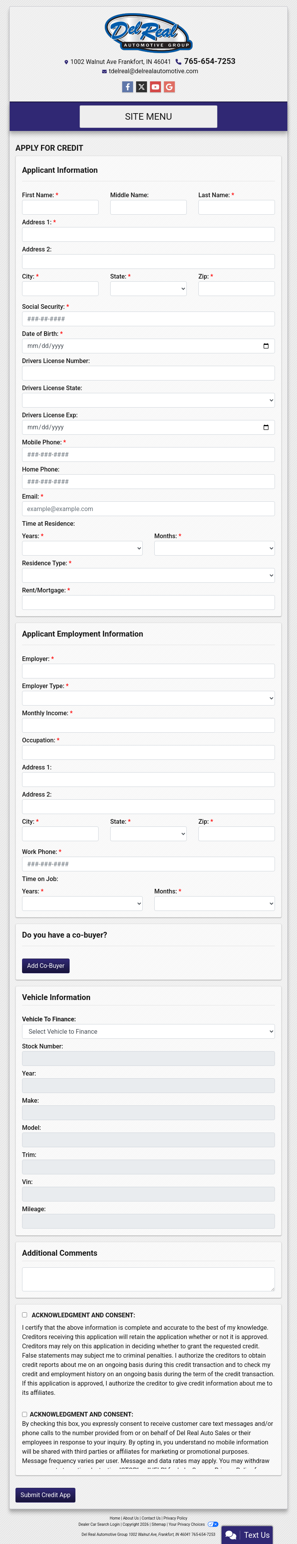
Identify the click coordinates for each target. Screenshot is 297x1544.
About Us (131, 1518)
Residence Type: (44, 563)
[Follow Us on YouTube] (155, 87)
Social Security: (43, 306)
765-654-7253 (209, 61)
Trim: (29, 1154)
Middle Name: (129, 195)
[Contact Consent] (24, 1414)
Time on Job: (40, 879)
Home (115, 1518)
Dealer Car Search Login (99, 1524)
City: (28, 276)
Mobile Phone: (42, 442)
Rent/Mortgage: (44, 590)
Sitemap (159, 1524)
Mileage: (34, 1209)
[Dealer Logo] (148, 33)
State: (118, 276)
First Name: (38, 195)
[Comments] (148, 1279)
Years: (30, 536)
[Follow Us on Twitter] (141, 87)
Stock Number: (42, 1046)
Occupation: (38, 740)
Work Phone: (39, 851)
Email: (30, 496)
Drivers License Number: (56, 361)
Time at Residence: (48, 523)
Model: (31, 1127)
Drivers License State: (52, 388)
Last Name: (214, 195)
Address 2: (36, 249)
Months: (165, 536)
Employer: (36, 659)
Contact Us (151, 1518)
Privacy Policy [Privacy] (176, 1518)
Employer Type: (43, 686)
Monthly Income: (45, 713)
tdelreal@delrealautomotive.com (153, 71)
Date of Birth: (40, 333)
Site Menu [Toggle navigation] (148, 116)
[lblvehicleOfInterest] (148, 1031)
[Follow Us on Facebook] (127, 87)
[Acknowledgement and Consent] (24, 1314)
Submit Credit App (45, 1495)
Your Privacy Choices (193, 1524)
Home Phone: (41, 469)
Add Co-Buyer (46, 965)
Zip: (203, 276)
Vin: (27, 1182)
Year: (29, 1073)
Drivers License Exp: (50, 415)
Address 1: (36, 222)
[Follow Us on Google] (169, 87)
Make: (30, 1100)
